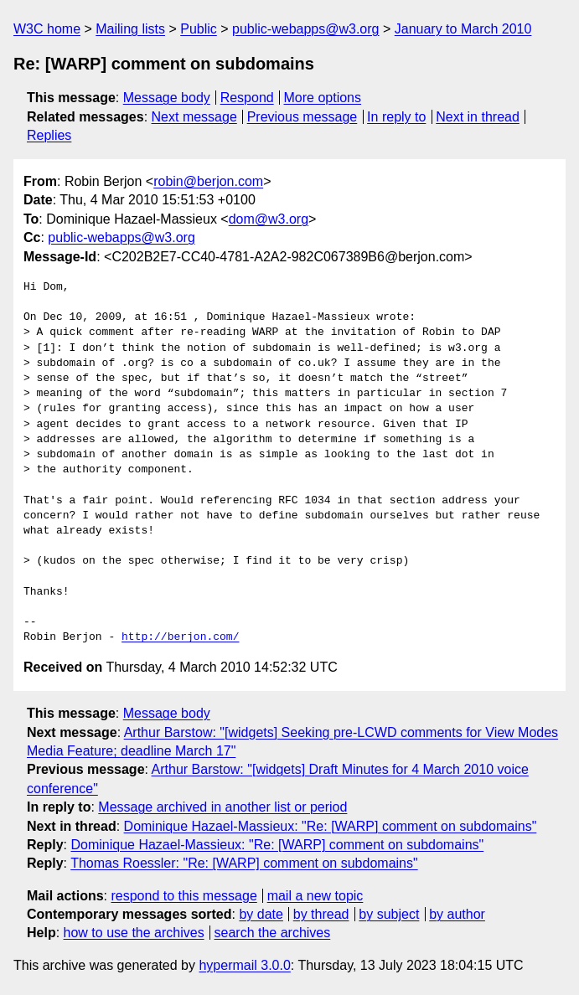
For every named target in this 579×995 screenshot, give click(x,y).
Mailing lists (130, 29)
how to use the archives (134, 932)
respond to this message (183, 896)
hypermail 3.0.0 (244, 965)
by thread (321, 914)
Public (198, 29)
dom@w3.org (268, 219)
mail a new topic (315, 896)
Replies (49, 135)
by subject (389, 914)
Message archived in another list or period (222, 807)
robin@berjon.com (208, 181)
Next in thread (478, 117)
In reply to (396, 117)
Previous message (302, 117)
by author (457, 914)
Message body (166, 97)
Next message (194, 117)
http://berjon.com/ (180, 637)
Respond (247, 97)
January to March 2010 (463, 29)
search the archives (273, 932)
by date (260, 914)
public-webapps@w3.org (305, 29)
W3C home (46, 29)
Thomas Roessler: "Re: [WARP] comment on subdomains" (243, 863)
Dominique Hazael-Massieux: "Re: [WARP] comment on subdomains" (330, 826)
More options (323, 97)
